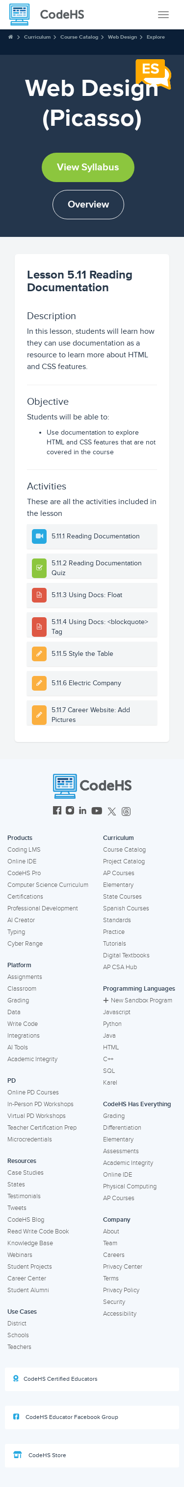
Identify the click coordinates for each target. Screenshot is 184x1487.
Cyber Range (25, 944)
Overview (88, 204)
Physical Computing (130, 1186)
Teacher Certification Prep (42, 1128)
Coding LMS (24, 850)
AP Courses (118, 873)
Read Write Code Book (38, 1231)
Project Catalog (124, 861)
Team (110, 1243)
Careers (114, 1255)
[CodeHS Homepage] (50, 14)
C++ (108, 1059)
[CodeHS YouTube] (97, 811)
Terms (111, 1278)
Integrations (23, 1036)
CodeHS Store (39, 1455)
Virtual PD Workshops (36, 1116)
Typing (16, 932)
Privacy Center (122, 1267)
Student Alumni (28, 1290)
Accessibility (119, 1314)
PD (11, 1080)
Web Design (122, 37)
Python (112, 1024)
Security (114, 1302)
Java (109, 1036)
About (111, 1231)
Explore (156, 37)
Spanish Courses (126, 908)
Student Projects (29, 1267)
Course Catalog (79, 37)
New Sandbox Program (137, 1000)
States (16, 1184)
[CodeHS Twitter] (112, 811)
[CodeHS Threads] (126, 811)
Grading (18, 1000)
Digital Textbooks (126, 955)
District (16, 1323)
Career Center (26, 1278)
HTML (111, 1047)
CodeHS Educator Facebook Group (65, 1417)
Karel (110, 1083)
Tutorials (114, 944)
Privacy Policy (121, 1290)
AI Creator (21, 920)
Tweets (16, 1208)
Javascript (117, 1012)
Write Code (22, 1024)
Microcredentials (29, 1139)
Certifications (25, 897)
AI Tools (17, 1047)
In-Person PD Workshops (40, 1104)
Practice (114, 932)
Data (14, 1012)
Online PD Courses (33, 1092)
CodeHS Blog (25, 1220)
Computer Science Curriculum (47, 885)
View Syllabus (88, 167)
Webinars (19, 1255)
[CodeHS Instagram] (70, 811)
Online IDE (21, 861)
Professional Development (42, 908)
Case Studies (25, 1173)
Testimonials (24, 1196)
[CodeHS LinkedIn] (83, 811)
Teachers (19, 1347)
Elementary (118, 885)
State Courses (122, 897)
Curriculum (37, 37)
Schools (18, 1335)
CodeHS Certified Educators (55, 1379)
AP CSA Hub (120, 967)
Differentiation (122, 1128)
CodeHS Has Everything (137, 1104)
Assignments (24, 977)
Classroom (21, 989)
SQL (109, 1071)
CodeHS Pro (24, 873)
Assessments (121, 1151)
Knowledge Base (30, 1243)
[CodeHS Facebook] (57, 811)
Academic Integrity (32, 1059)
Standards (117, 920)
